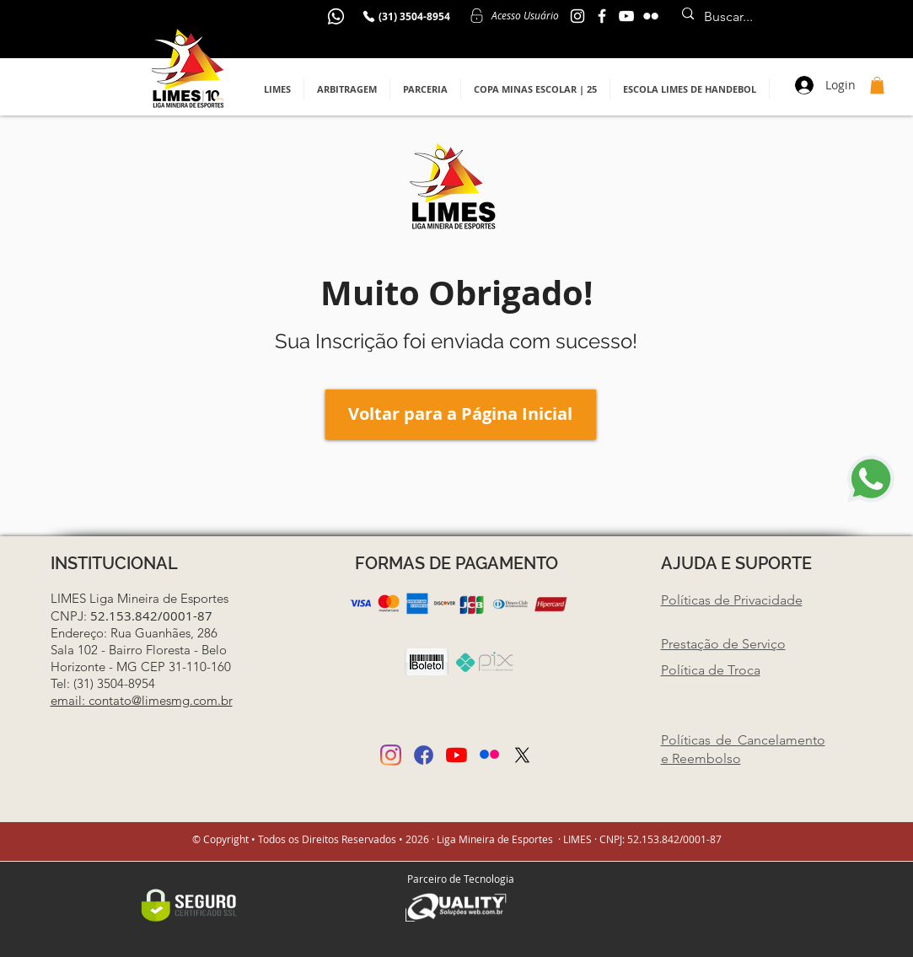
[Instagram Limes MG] (577, 16)
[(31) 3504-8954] (406, 16)
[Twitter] (522, 755)
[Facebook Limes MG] (602, 16)
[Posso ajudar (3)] (489, 755)
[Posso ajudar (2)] (423, 755)
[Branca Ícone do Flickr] (651, 16)
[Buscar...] (776, 17)
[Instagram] (390, 755)
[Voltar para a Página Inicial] (460, 414)
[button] (277, 88)
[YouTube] (626, 16)
